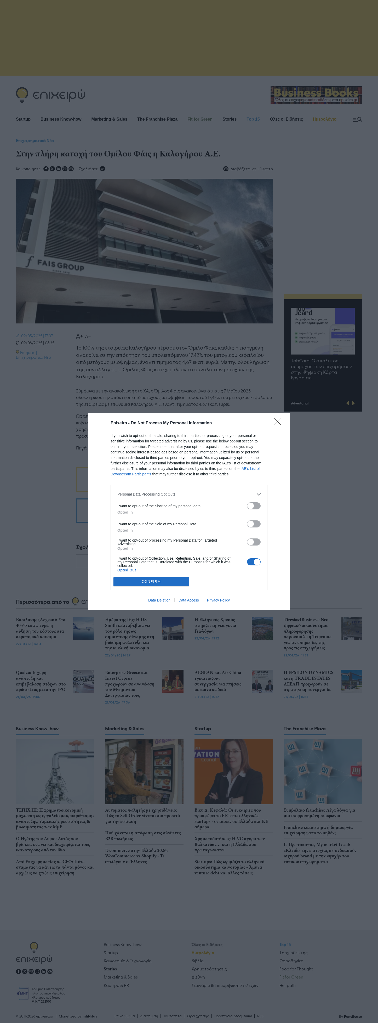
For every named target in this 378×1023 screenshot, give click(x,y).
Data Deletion (159, 600)
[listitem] (189, 494)
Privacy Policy (218, 600)
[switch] (254, 505)
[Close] (279, 423)
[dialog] (189, 511)
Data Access (189, 600)
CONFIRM (151, 581)
